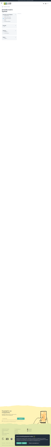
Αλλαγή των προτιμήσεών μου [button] (34, 443)
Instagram (29, 430)
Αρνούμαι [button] (24, 443)
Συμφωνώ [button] (19, 443)
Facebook (29, 429)
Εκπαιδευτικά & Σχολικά (7, 10)
